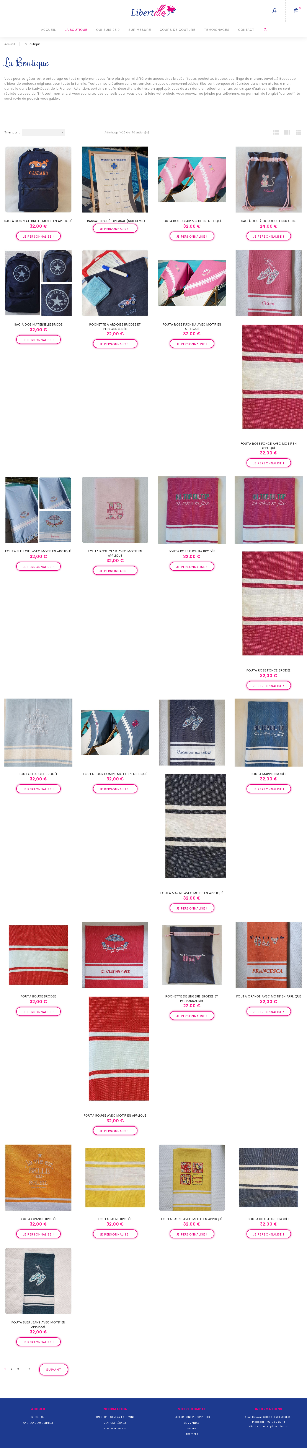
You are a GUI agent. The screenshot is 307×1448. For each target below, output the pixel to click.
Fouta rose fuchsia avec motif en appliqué (192, 326)
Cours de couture (178, 30)
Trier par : (12, 132)
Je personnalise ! (38, 236)
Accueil (48, 30)
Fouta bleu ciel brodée (38, 774)
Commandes (191, 1423)
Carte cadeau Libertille (38, 1423)
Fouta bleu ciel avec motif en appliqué (38, 551)
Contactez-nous (115, 1428)
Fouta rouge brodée (38, 996)
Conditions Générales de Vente (115, 1417)
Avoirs (191, 1428)
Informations (268, 1409)
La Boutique (76, 30)
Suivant (53, 1369)
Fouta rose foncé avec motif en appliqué (269, 445)
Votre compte (192, 1409)
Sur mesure (139, 30)
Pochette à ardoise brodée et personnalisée (115, 326)
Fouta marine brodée (269, 774)
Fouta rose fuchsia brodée (192, 551)
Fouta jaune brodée (115, 1219)
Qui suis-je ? (108, 30)
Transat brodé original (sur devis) (115, 221)
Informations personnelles (192, 1417)
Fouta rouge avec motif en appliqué (115, 1115)
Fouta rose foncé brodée (269, 670)
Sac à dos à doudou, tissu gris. (268, 221)
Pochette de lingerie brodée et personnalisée (191, 998)
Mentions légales (115, 1423)
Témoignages (217, 30)
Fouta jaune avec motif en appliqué (191, 1219)
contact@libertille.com (274, 1426)
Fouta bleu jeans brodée (269, 1219)
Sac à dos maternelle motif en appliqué (38, 221)
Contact (246, 30)
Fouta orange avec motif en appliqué (268, 996)
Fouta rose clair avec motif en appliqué (115, 553)
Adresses (192, 1434)
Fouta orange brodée (38, 1219)
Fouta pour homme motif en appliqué (115, 774)
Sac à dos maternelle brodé (38, 324)
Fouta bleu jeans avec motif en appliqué (38, 1324)
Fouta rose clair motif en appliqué (192, 221)
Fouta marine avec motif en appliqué (192, 893)
